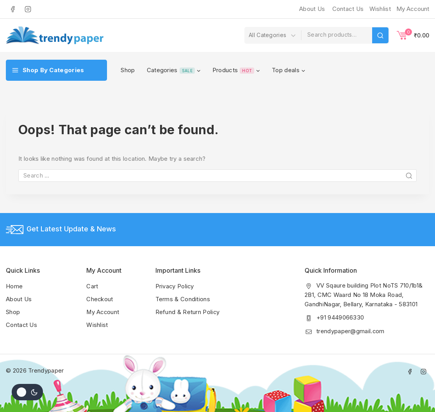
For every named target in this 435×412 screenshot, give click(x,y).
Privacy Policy (175, 286)
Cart (92, 286)
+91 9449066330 (340, 317)
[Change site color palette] (27, 392)
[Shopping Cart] (413, 35)
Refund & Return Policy (187, 311)
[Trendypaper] (54, 35)
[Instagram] (27, 9)
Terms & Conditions (182, 298)
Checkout (99, 298)
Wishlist (97, 323)
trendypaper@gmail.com (350, 330)
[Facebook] (12, 9)
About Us (312, 8)
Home (14, 286)
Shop (128, 70)
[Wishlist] (379, 9)
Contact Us (348, 8)
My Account (103, 311)
